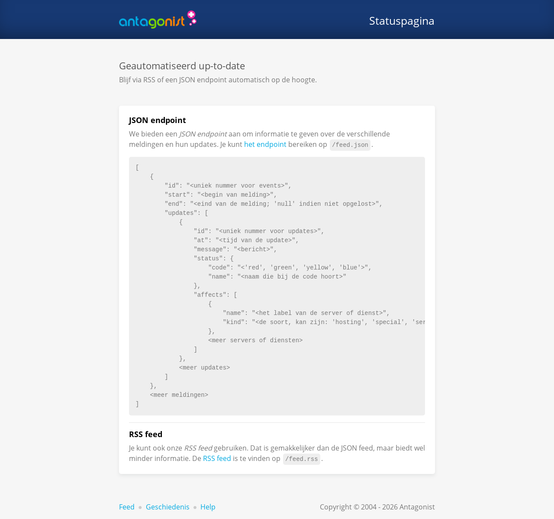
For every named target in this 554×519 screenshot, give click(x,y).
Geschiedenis (168, 507)
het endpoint (265, 144)
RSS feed (217, 458)
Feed (127, 507)
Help (208, 507)
